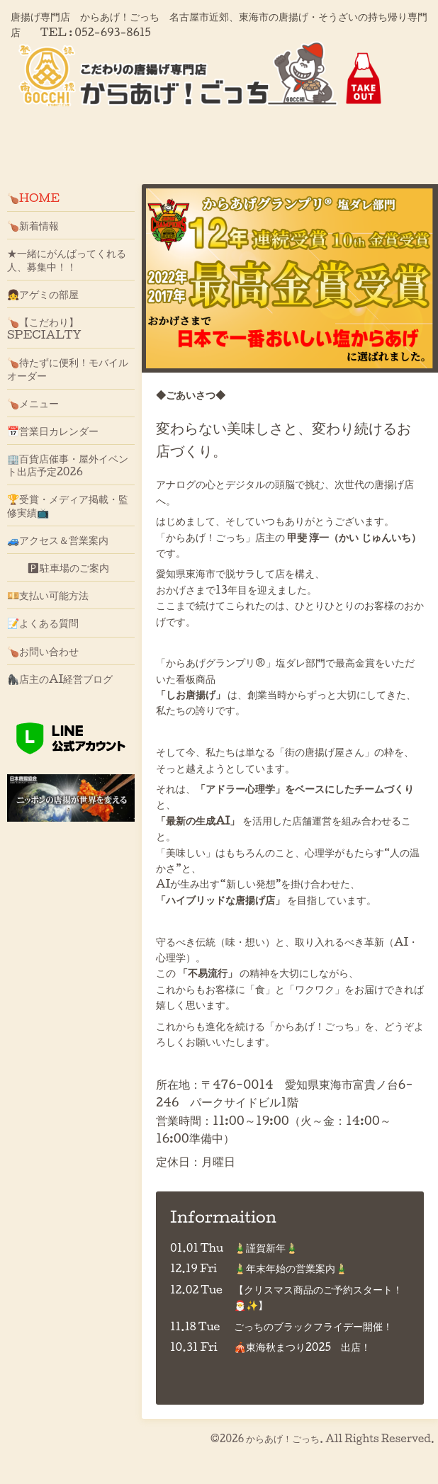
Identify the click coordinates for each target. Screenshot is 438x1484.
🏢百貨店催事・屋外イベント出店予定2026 (67, 464)
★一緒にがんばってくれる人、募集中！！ (66, 259)
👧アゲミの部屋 (43, 294)
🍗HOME (33, 197)
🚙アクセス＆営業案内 (57, 539)
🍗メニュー (33, 403)
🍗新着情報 (33, 225)
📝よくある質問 (43, 622)
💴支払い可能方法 (48, 595)
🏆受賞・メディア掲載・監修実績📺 (67, 505)
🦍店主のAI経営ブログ (60, 678)
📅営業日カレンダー (53, 430)
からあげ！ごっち (283, 1438)
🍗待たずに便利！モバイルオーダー (67, 368)
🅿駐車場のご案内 (58, 567)
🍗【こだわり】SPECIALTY (44, 328)
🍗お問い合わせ (43, 651)
